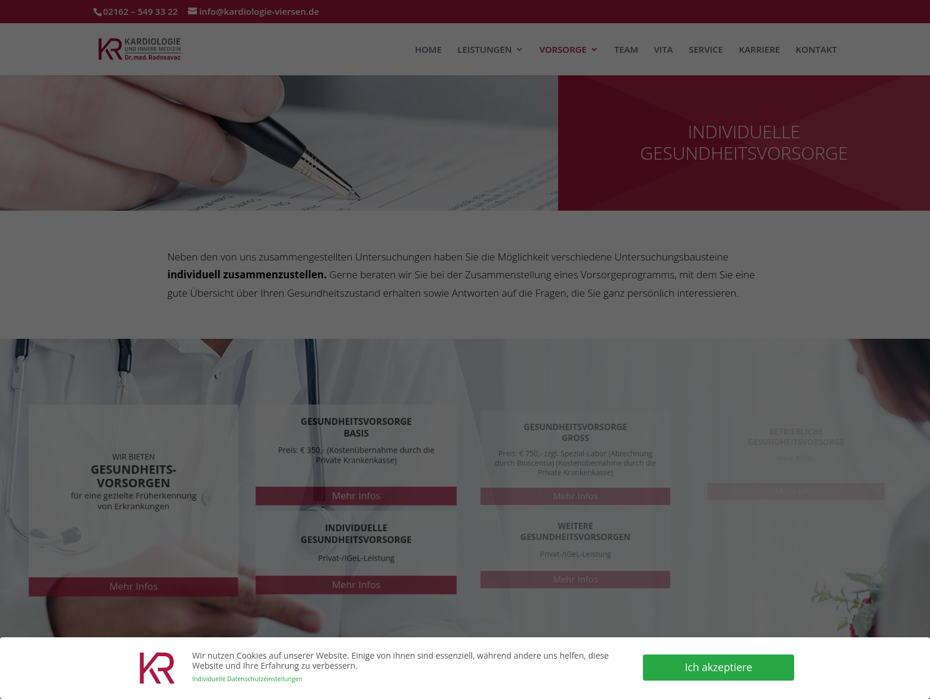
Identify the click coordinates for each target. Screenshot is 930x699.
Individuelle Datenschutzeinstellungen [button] (247, 677)
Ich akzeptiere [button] (719, 666)
